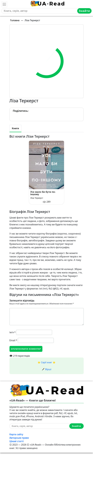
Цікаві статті (16, 441)
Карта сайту (16, 434)
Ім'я (12, 332)
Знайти (84, 11)
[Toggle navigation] (4, 4)
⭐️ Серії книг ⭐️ (46, 362)
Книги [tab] (15, 128)
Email (13, 340)
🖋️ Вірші (46, 369)
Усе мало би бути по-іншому (43, 193)
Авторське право (19, 437)
